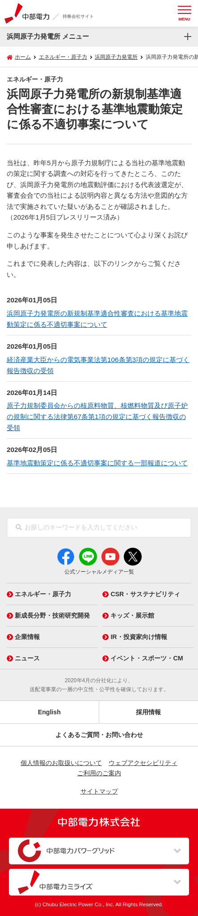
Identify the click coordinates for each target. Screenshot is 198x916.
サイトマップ (99, 791)
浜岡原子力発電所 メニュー (48, 36)
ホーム (23, 57)
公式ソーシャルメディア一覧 (99, 572)
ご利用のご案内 (99, 773)
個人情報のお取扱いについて (61, 762)
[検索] (19, 527)
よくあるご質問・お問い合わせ (99, 734)
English (49, 712)
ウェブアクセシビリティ (143, 762)
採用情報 (148, 712)
